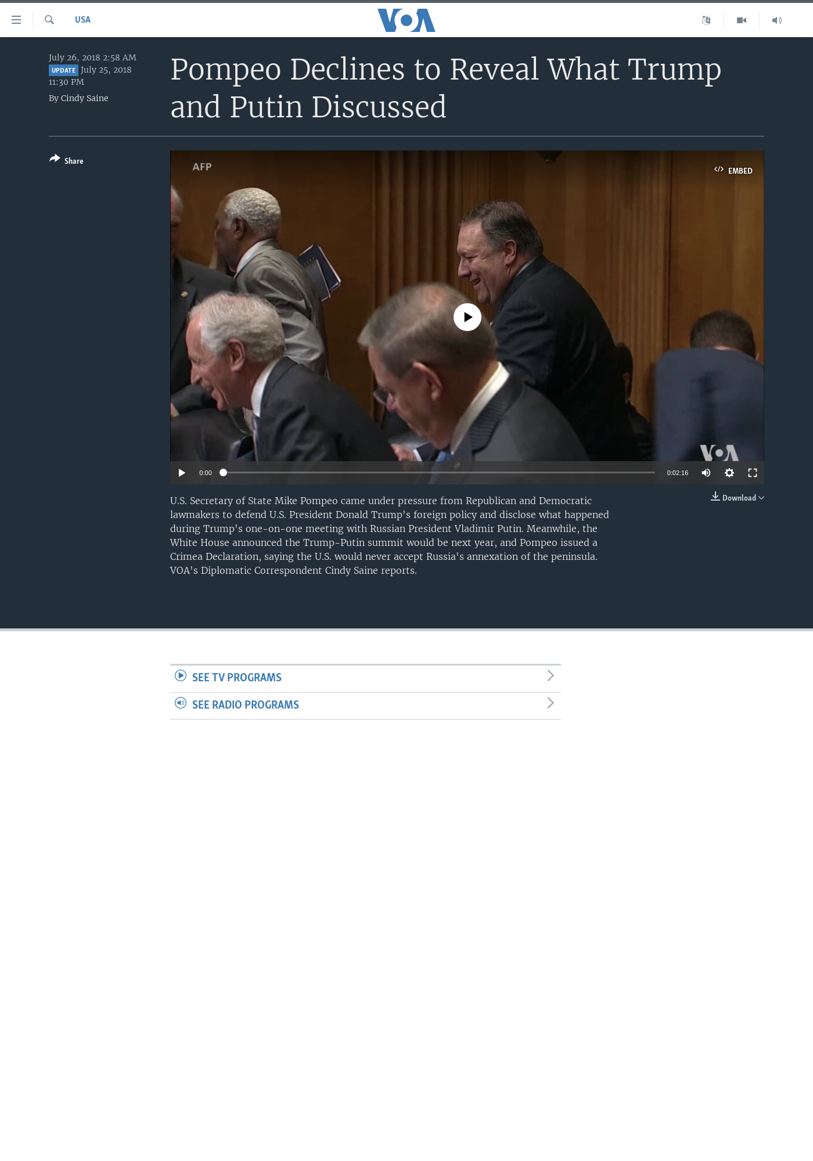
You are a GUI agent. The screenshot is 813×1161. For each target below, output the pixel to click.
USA (83, 20)
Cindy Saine (85, 98)
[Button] (66, 162)
